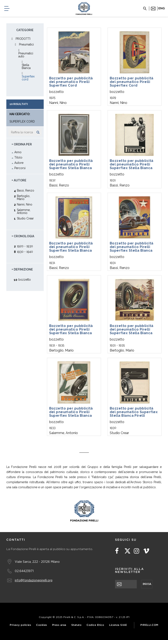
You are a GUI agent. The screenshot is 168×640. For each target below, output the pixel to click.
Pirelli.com (149, 625)
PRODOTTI (23, 38)
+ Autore (19, 180)
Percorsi (20, 168)
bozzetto (24, 279)
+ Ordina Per (22, 144)
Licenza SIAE (118, 625)
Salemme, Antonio (23, 211)
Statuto (76, 625)
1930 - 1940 (25, 251)
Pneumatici (26, 44)
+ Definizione (22, 269)
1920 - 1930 (25, 246)
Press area (59, 625)
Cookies (41, 625)
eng (161, 8)
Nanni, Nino (24, 204)
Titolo (18, 157)
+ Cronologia (23, 236)
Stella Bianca (26, 66)
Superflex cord (28, 78)
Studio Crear (25, 218)
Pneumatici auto (25, 55)
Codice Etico (95, 625)
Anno (18, 152)
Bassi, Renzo (25, 190)
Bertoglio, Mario (23, 197)
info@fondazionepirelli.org (33, 580)
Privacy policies (20, 625)
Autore (18, 162)
